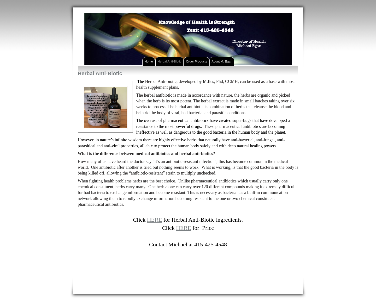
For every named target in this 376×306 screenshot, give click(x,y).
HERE (154, 220)
